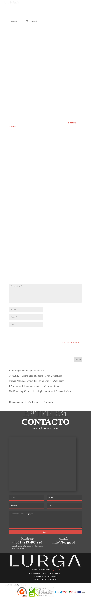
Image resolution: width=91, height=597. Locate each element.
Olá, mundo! (48, 402)
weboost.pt (23, 585)
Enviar (45, 532)
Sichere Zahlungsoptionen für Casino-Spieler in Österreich (36, 381)
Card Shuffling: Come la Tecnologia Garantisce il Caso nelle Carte (40, 391)
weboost (14, 21)
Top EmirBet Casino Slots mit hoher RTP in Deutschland (35, 375)
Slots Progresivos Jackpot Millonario (26, 370)
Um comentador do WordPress (23, 402)
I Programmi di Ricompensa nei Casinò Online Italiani (34, 386)
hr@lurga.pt (55, 569)
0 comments (33, 21)
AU (27, 21)
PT (67, 5)
